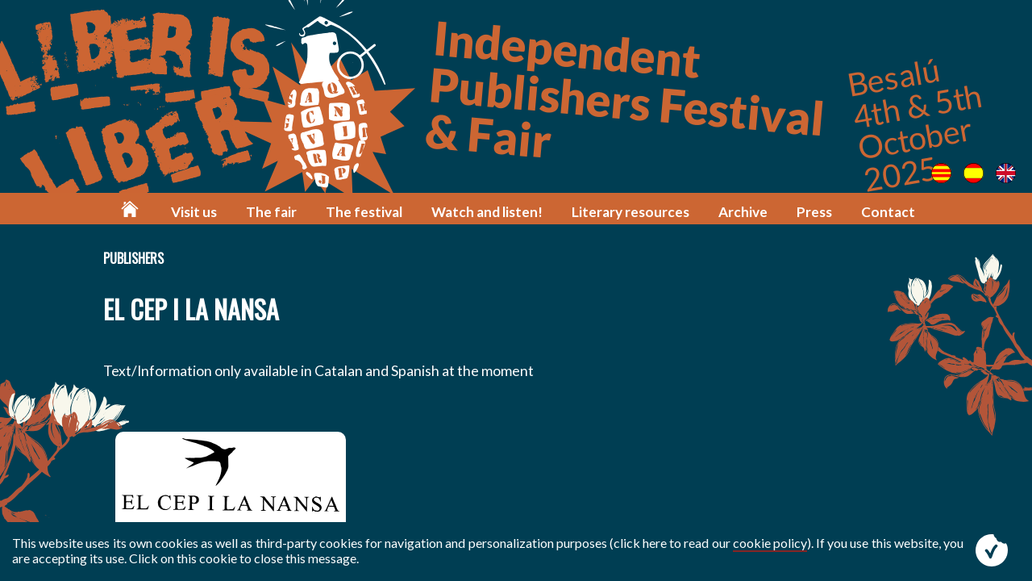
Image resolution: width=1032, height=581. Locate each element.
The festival (364, 211)
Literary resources (630, 211)
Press (814, 211)
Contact (888, 211)
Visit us (194, 211)
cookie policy (770, 542)
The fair (271, 211)
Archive (743, 211)
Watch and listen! (487, 211)
